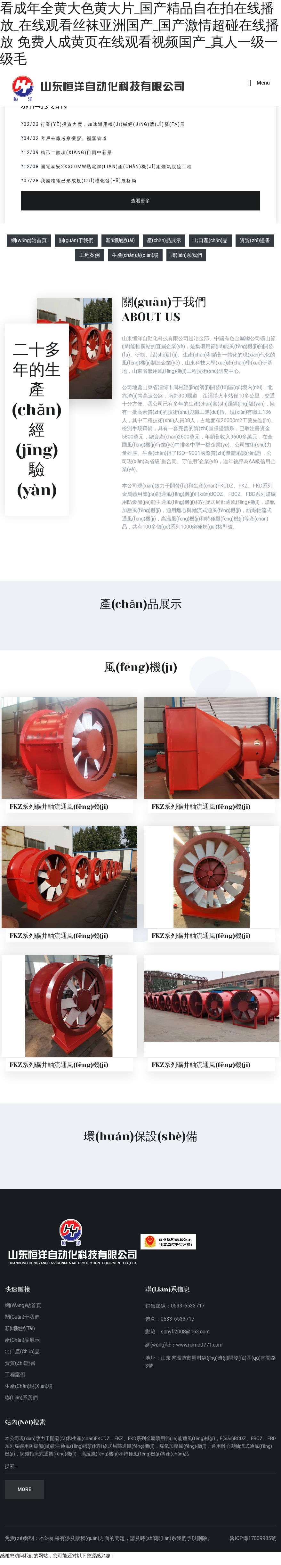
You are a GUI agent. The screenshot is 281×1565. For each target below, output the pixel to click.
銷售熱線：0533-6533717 (175, 1306)
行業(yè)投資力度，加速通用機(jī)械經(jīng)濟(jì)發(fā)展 (113, 124)
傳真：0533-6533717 (169, 1319)
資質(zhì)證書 (255, 240)
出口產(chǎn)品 (210, 240)
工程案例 (89, 255)
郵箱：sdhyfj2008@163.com (177, 1332)
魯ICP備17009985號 (252, 1538)
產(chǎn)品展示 (164, 240)
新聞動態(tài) (120, 240)
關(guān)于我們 (76, 240)
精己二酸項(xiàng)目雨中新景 (76, 152)
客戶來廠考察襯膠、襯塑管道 (74, 138)
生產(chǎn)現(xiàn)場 (135, 255)
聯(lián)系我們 (186, 255)
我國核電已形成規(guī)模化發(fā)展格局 (89, 180)
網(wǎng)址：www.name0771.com (183, 1345)
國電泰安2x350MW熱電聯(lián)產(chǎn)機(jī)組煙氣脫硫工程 (116, 166)
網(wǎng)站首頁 (29, 240)
